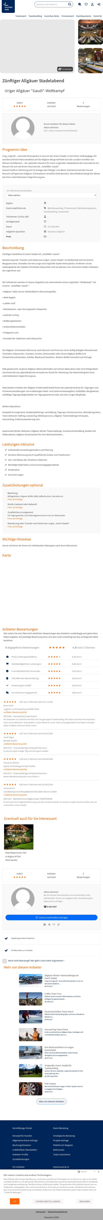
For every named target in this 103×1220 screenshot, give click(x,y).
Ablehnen (84, 1201)
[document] (51, 1186)
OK (14, 1201)
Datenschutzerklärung (57, 1211)
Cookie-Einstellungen (47, 1201)
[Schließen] (98, 1171)
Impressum (41, 1211)
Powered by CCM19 (51, 1217)
